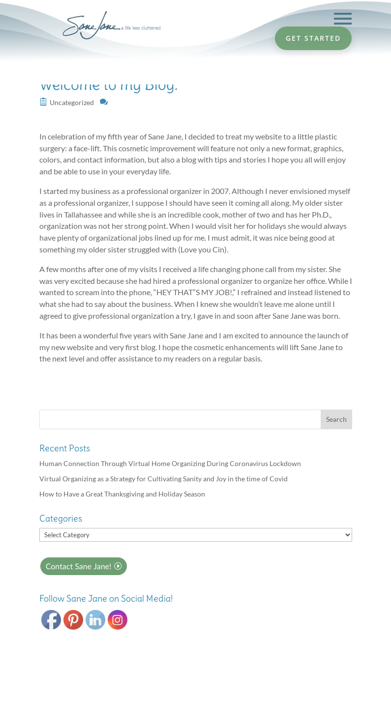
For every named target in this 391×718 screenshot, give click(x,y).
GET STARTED (313, 38)
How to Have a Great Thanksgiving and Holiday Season (122, 494)
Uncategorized (72, 102)
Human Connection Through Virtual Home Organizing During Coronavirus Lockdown (170, 463)
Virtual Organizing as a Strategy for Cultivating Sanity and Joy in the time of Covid (163, 478)
